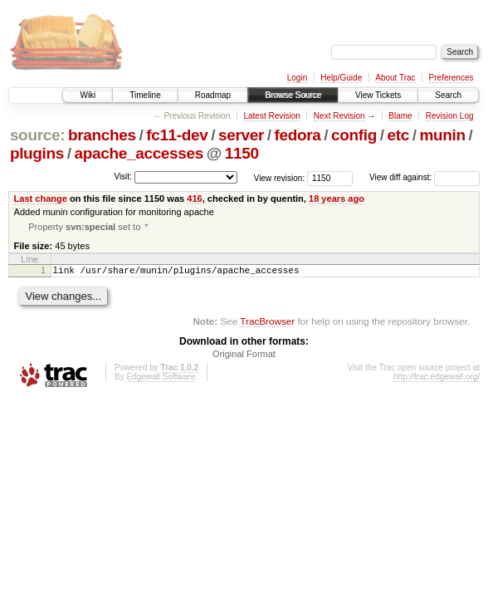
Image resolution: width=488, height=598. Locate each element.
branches (102, 135)
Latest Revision (271, 115)
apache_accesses (139, 153)
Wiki (87, 95)
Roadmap (213, 95)
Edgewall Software (160, 380)
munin (442, 135)
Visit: (123, 176)
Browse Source (293, 95)
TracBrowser (267, 325)
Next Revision (339, 115)
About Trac (395, 77)
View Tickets (378, 95)
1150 (242, 153)
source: (37, 135)
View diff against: (424, 177)
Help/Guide (341, 77)
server (241, 135)
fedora (298, 135)
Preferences (451, 77)
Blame (400, 115)
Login (297, 77)
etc (398, 135)
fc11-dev (176, 135)
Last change (40, 198)
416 (194, 198)
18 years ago (336, 198)
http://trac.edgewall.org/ (436, 380)
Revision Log (450, 115)
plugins (37, 153)
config (354, 135)
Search (448, 95)
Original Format (244, 358)
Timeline (144, 95)
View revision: (279, 177)
